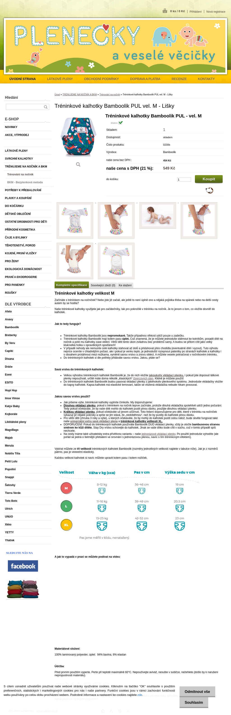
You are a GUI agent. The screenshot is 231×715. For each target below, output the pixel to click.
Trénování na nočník (109, 94)
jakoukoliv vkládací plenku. (166, 375)
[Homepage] (23, 78)
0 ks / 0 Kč (177, 11)
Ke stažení (125, 285)
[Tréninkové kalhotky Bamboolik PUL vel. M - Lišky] (78, 142)
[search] (45, 107)
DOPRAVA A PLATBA (145, 79)
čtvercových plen (143, 378)
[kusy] (184, 179)
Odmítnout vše (196, 692)
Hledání (11, 97)
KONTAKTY (206, 79)
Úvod (57, 94)
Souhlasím (193, 702)
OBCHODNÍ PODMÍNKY (101, 79)
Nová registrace (215, 11)
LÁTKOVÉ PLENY (60, 79)
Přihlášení (196, 11)
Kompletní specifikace (71, 285)
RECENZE (179, 79)
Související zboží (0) (103, 285)
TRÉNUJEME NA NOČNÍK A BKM (79, 94)
